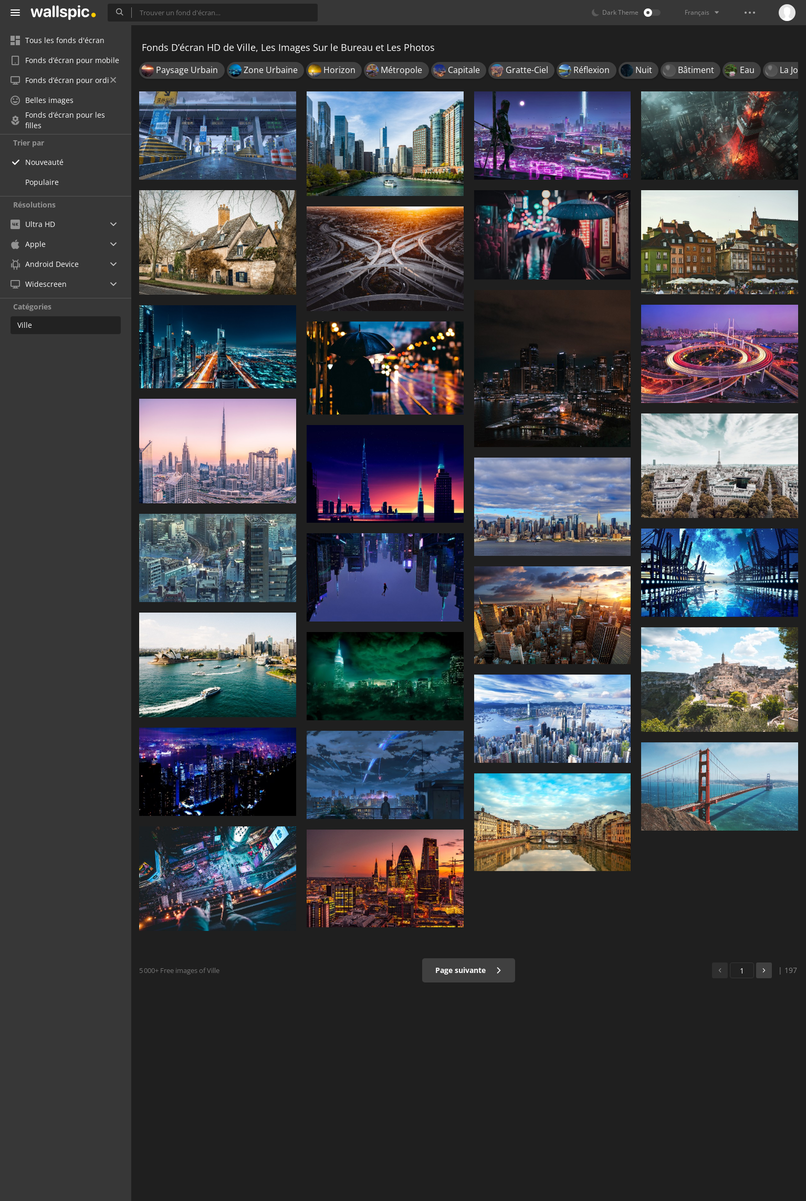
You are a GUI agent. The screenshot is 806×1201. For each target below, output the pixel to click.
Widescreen (39, 284)
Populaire (42, 182)
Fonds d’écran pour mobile (65, 60)
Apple (28, 244)
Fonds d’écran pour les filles (58, 120)
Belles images (42, 100)
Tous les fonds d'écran (57, 40)
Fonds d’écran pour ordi (63, 80)
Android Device (45, 264)
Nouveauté (44, 162)
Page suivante (468, 970)
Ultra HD (33, 224)
